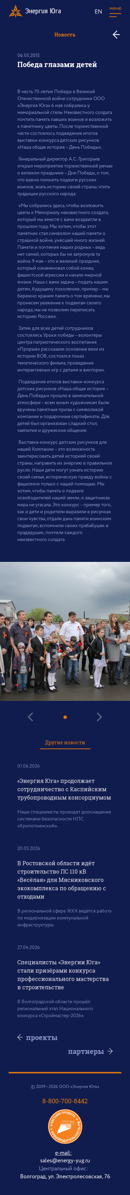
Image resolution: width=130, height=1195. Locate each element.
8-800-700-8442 (65, 1101)
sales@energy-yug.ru (65, 1161)
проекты (42, 1037)
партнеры (86, 1051)
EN (98, 12)
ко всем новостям (119, 34)
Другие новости (65, 742)
